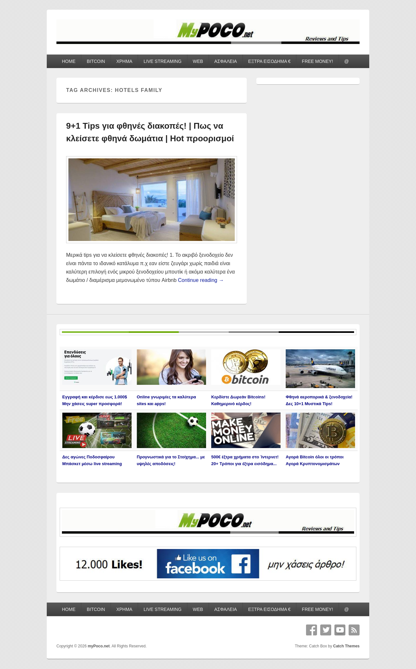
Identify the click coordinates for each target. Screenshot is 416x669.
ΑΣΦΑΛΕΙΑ (225, 61)
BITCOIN (96, 61)
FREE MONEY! (317, 61)
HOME (68, 61)
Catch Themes (346, 646)
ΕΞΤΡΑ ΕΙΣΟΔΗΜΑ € (269, 61)
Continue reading (201, 280)
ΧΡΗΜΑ (124, 61)
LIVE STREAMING (162, 61)
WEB (198, 61)
